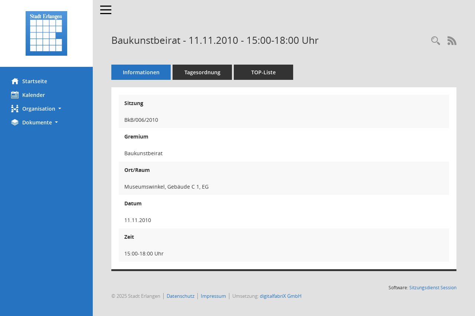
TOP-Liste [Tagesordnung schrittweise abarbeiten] (263, 72)
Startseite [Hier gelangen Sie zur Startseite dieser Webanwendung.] (29, 81)
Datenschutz (180, 296)
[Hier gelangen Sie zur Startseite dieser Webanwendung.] (46, 33)
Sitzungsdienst (432, 287)
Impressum (213, 296)
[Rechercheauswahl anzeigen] (436, 41)
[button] (46, 108)
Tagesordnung (202, 72)
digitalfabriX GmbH (281, 296)
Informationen (141, 72)
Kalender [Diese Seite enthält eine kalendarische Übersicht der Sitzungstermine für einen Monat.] (28, 94)
